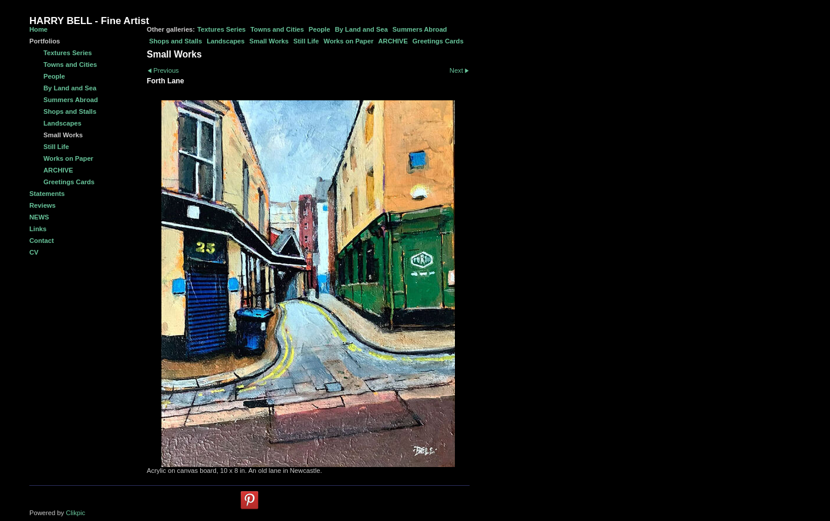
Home (38, 29)
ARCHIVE (392, 41)
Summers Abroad (420, 29)
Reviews (42, 205)
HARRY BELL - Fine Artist (89, 20)
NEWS (39, 217)
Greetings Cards (438, 41)
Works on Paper (348, 41)
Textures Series (221, 29)
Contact (41, 240)
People (319, 29)
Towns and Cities (277, 29)
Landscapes (226, 41)
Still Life (306, 41)
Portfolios (44, 41)
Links (37, 228)
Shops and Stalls (175, 41)
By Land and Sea (361, 29)
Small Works (269, 41)
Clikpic (75, 512)
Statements (47, 193)
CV (34, 252)
